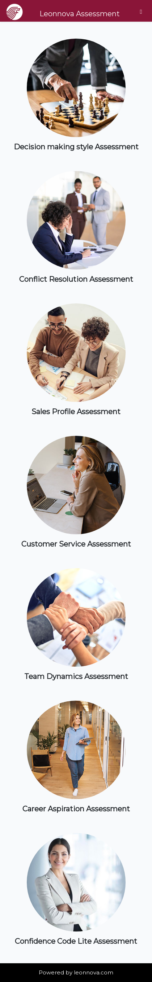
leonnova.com (93, 972)
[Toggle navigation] (141, 12)
